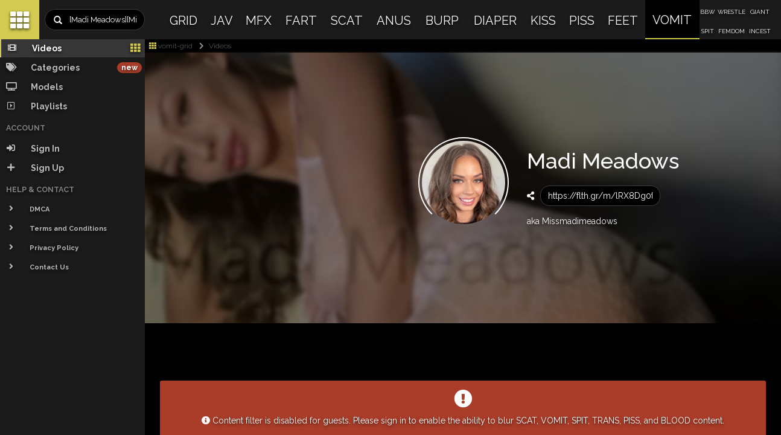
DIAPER (495, 20)
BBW (707, 11)
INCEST (760, 31)
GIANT (760, 11)
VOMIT (672, 20)
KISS (543, 20)
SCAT (347, 20)
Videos (212, 46)
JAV (222, 20)
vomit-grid (171, 46)
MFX (259, 20)
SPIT (707, 31)
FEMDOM (731, 31)
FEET (623, 20)
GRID (183, 20)
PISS (582, 20)
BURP (442, 20)
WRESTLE (731, 11)
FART (301, 20)
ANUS (394, 20)
